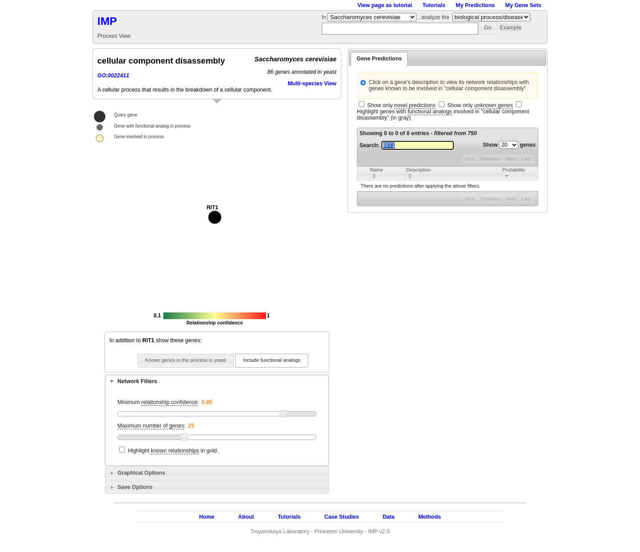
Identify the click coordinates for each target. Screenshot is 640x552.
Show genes (509, 145)
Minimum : (158, 402)
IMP (107, 21)
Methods (429, 517)
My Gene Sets (523, 5)
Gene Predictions (379, 59)
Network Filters (137, 381)
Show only (401, 105)
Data (389, 517)
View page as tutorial (384, 5)
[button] (487, 27)
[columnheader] (387, 173)
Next (511, 158)
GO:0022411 (113, 75)
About (246, 517)
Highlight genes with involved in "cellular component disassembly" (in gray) (443, 114)
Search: (407, 145)
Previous (490, 158)
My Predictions (475, 5)
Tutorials (434, 5)
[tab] (217, 381)
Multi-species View (312, 83)
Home (206, 517)
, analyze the (433, 17)
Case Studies (341, 517)
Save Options (134, 487)
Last (526, 158)
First (470, 158)
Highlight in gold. (173, 451)
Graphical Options (141, 473)
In (325, 17)
